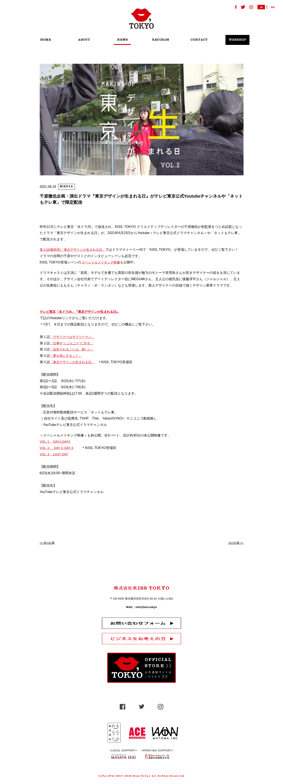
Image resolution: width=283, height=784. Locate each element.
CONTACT (199, 40)
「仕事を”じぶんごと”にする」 (73, 343)
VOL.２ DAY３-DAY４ (58, 447)
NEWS (122, 40)
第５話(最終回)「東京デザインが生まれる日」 (75, 249)
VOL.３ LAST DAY (55, 454)
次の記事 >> (236, 542)
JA (261, 7)
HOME (45, 40)
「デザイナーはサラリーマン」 (73, 336)
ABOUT (84, 40)
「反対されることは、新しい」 (73, 349)
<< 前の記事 (47, 542)
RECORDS (160, 40)
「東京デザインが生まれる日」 (73, 362)
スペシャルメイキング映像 (101, 262)
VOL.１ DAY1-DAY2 (56, 441)
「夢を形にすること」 (67, 355)
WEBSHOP (237, 40)
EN (273, 7)
